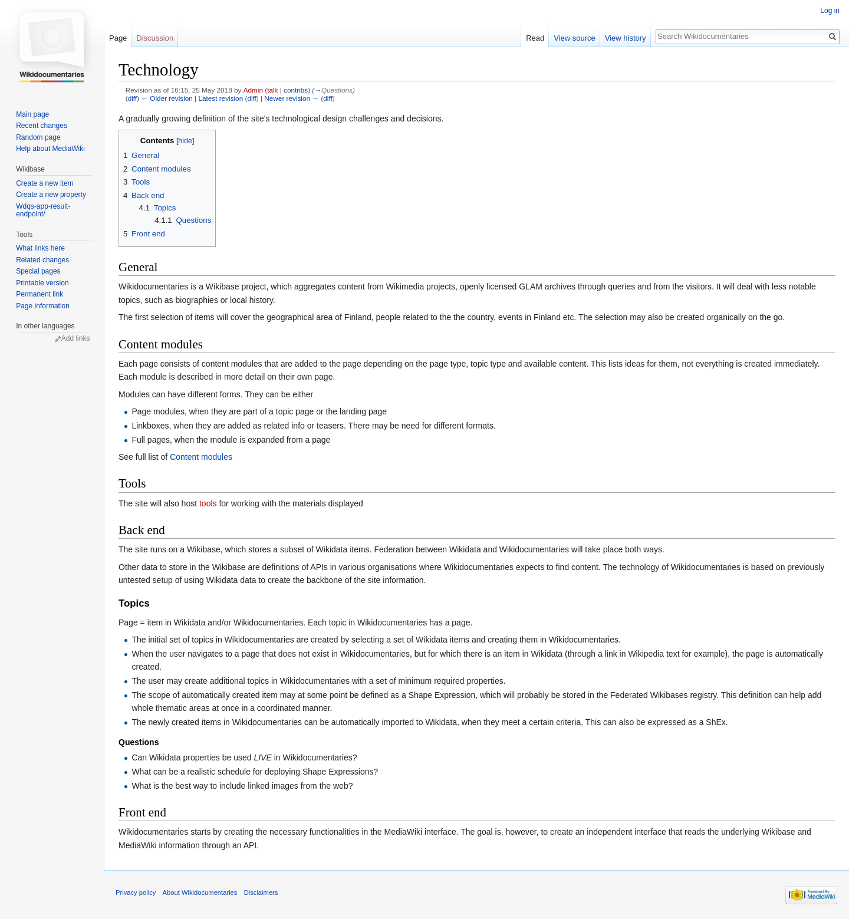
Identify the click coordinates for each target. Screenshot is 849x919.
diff (132, 98)
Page (118, 38)
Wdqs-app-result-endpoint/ (43, 210)
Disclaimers (261, 892)
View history (625, 38)
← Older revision (167, 98)
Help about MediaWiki (50, 148)
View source (574, 38)
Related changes (42, 260)
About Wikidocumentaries (200, 892)
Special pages (38, 271)
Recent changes (41, 125)
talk (272, 90)
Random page (38, 137)
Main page (32, 114)
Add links (75, 338)
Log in (830, 10)
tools (208, 503)
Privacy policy (136, 892)
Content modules (201, 457)
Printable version (42, 283)
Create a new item (44, 183)
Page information (43, 306)
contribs (296, 90)
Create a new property (51, 194)
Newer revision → (291, 98)
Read (535, 38)
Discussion (154, 38)
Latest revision (220, 98)
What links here (40, 248)
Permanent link (39, 294)
